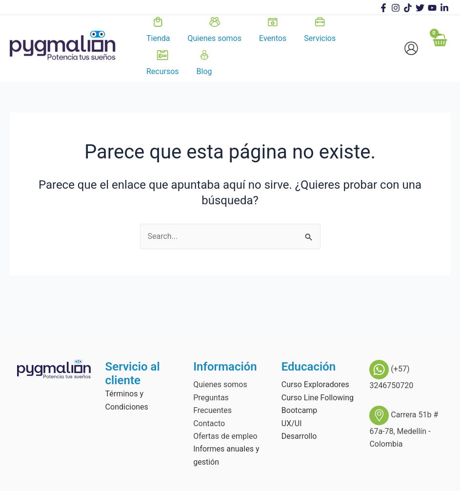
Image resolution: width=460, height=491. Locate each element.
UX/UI (291, 423)
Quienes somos (220, 384)
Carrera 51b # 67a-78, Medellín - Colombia (403, 429)
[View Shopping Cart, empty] (439, 48)
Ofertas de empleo (225, 436)
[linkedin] (444, 8)
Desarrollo (299, 436)
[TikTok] (408, 8)
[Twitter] (420, 8)
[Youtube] (432, 8)
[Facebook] (383, 8)
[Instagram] (395, 8)
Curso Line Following (317, 397)
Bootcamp (299, 410)
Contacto (209, 423)
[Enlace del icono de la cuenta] (411, 48)
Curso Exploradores (315, 384)
